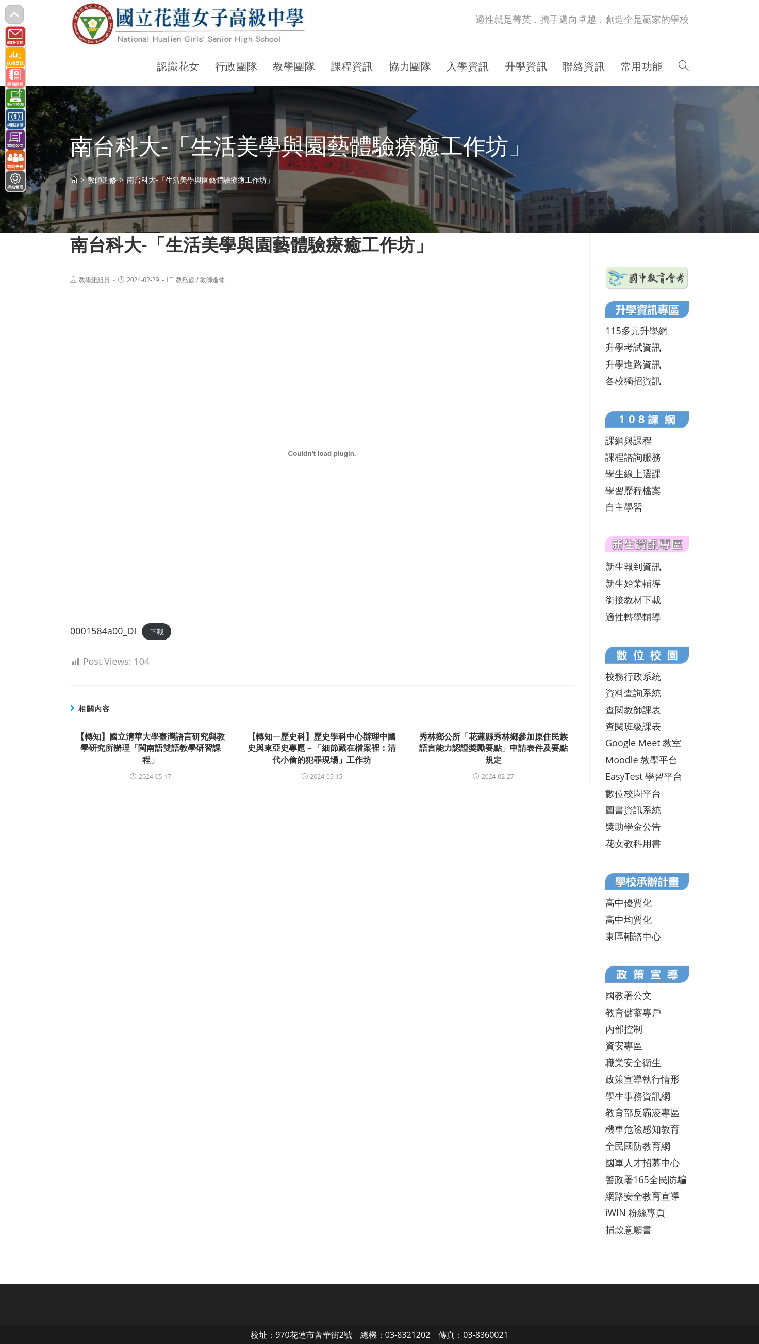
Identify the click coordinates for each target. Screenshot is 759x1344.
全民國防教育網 (637, 1146)
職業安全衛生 (633, 1062)
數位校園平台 (633, 793)
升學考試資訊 (633, 347)
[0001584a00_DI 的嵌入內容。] (322, 454)
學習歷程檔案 (633, 490)
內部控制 (623, 1029)
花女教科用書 (633, 843)
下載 (157, 631)
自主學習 (623, 507)
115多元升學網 (636, 330)
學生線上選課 (633, 473)
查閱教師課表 (633, 709)
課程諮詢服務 (633, 457)
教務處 (185, 279)
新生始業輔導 (633, 583)
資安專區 (623, 1045)
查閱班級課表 (633, 726)
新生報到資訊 (633, 566)
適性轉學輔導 (633, 617)
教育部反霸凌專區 (642, 1112)
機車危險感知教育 (642, 1129)
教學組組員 (94, 279)
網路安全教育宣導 (642, 1196)
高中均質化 (628, 919)
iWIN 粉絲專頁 (635, 1212)
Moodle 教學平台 (641, 759)
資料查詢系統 (633, 692)
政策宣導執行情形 (642, 1079)
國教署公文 (628, 995)
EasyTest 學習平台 (643, 776)
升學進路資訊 (633, 364)
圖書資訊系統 (633, 810)
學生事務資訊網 (637, 1096)
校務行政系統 (633, 676)
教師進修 (212, 279)
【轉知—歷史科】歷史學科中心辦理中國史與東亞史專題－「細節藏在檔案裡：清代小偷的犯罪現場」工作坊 (322, 748)
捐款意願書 (628, 1229)
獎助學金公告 (633, 826)
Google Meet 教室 (643, 742)
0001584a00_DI (103, 631)
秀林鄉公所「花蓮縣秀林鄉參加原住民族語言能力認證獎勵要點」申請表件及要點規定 (493, 748)
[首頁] (73, 180)
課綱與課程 (628, 440)
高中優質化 (628, 902)
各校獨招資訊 (633, 380)
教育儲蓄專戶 (633, 1012)
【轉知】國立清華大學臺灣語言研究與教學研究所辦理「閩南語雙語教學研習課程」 (150, 748)
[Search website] (684, 66)
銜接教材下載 (633, 600)
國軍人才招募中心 (642, 1162)
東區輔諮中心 (633, 936)
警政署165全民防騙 (645, 1179)
